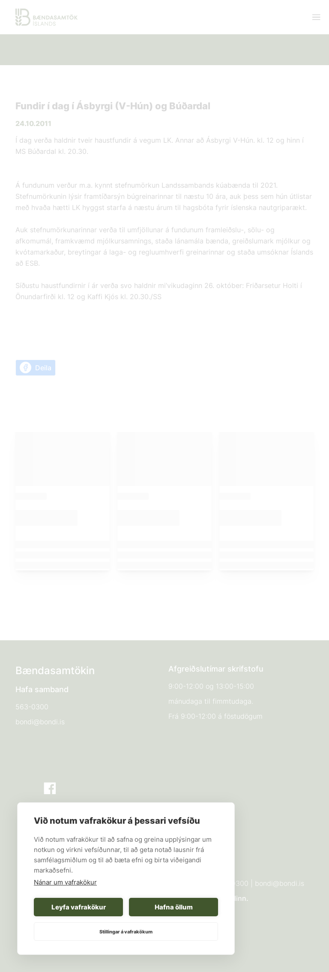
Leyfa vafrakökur (78, 907)
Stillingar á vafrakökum (126, 932)
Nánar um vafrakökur (65, 882)
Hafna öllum (174, 907)
